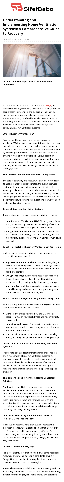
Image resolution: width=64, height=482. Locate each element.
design (48, 105)
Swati (26, 39)
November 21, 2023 (12, 39)
